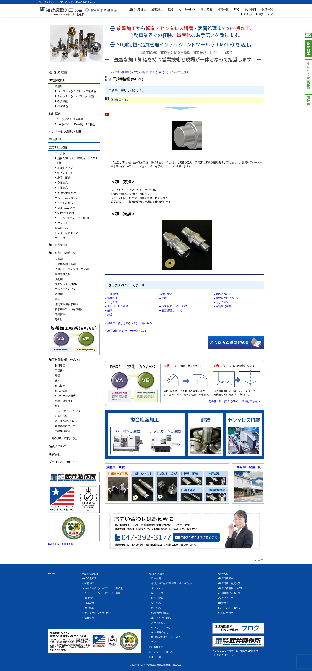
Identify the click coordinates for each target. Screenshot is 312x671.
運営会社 (249, 14)
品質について (266, 14)
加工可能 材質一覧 (62, 253)
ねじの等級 (222, 302)
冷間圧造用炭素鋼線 (66, 304)
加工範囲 (206, 9)
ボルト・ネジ (65, 167)
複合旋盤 (62, 101)
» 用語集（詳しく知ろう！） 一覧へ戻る (128, 323)
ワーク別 (60, 153)
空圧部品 (62, 182)
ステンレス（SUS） (66, 284)
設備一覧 (267, 9)
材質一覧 (223, 9)
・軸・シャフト (157, 593)
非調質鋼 (60, 314)
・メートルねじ (157, 622)
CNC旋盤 (62, 106)
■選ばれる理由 (90, 573)
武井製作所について (227, 298)
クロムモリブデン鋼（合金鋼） (73, 269)
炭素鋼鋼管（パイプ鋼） (69, 309)
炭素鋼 (59, 259)
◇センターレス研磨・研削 (96, 612)
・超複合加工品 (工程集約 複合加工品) (170, 583)
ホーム (108, 72)
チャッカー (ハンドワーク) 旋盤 (75, 96)
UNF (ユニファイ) (67, 207)
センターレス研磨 (117, 306)
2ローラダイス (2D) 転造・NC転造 (75, 124)
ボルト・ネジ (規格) (66, 197)
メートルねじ (65, 202)
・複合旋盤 (88, 598)
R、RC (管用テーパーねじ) (73, 218)
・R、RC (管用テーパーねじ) (164, 637)
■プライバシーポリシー (230, 608)
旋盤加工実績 (115, 467)
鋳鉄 (57, 299)
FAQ (236, 9)
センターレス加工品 (66, 233)
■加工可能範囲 (225, 578)
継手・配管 (63, 177)
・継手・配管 (156, 598)
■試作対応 (223, 573)
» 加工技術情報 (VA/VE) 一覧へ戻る (125, 330)
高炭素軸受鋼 (62, 274)
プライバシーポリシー (64, 462)
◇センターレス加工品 (161, 652)
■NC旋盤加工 (89, 578)
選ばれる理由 (137, 9)
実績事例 (250, 9)
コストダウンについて (174, 306)
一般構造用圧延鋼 (65, 264)
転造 (171, 9)
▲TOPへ (259, 559)
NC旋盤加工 (57, 80)
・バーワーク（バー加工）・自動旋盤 (102, 588)
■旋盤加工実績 (157, 573)
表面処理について (171, 310)
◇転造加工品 (156, 647)
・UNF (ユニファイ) (159, 627)
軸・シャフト (65, 172)
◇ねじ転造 (88, 608)
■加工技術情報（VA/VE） (231, 588)
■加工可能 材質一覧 (229, 583)
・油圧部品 (155, 608)
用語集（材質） (225, 306)
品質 (110, 310)
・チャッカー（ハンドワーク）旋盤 (101, 593)
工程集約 (112, 293)
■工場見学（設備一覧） (230, 593)
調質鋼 (59, 294)
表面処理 (55, 139)
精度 (110, 314)
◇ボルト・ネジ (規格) (160, 617)
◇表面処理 (88, 617)
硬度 (164, 298)
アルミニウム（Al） (66, 289)
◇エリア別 (155, 657)
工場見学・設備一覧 (247, 467)
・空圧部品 (155, 603)
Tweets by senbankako (61, 543)
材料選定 (166, 293)
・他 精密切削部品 (159, 612)
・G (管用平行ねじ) (159, 632)
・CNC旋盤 (88, 603)
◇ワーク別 (155, 578)
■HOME (52, 573)
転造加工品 (61, 228)
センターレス (187, 9)
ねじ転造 (112, 302)
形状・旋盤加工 (64, 400)
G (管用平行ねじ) (67, 212)
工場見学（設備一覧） (64, 438)
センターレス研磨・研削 (65, 131)
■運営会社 (223, 603)
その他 (59, 319)
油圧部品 (62, 187)
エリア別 (60, 238)
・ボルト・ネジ (157, 588)
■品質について (225, 598)
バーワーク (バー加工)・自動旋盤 (76, 91)
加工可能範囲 (58, 245)
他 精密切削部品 (66, 192)
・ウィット (155, 642)
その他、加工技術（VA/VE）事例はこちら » (234, 401)
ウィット (62, 223)
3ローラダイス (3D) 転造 (69, 119)
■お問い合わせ (225, 612)
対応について (223, 293)
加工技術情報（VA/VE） (65, 359)
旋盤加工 (157, 9)
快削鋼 (59, 279)
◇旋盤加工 (88, 583)
